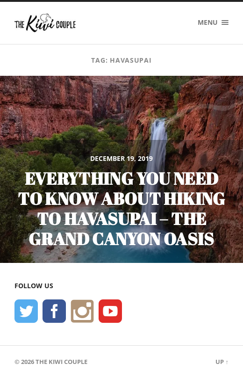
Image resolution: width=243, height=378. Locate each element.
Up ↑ (221, 361)
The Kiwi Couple (61, 361)
